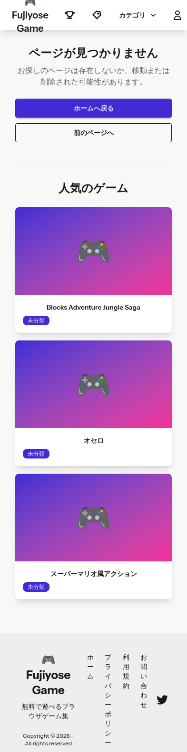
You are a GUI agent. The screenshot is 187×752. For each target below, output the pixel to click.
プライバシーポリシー (108, 700)
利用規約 (126, 671)
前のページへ (94, 132)
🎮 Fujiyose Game (30, 15)
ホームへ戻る (94, 108)
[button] (177, 15)
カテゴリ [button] (138, 15)
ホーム (90, 666)
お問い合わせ (143, 681)
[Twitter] (162, 700)
